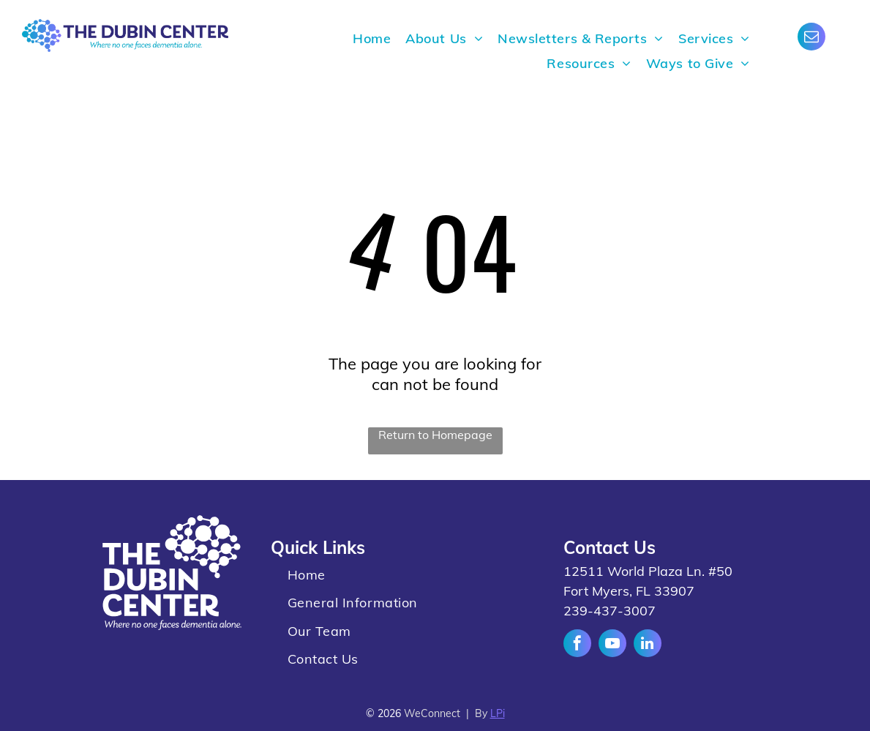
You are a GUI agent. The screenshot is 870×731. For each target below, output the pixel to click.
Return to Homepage (435, 434)
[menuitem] (371, 38)
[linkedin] (647, 645)
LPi (497, 713)
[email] (811, 38)
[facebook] (577, 645)
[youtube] (612, 645)
